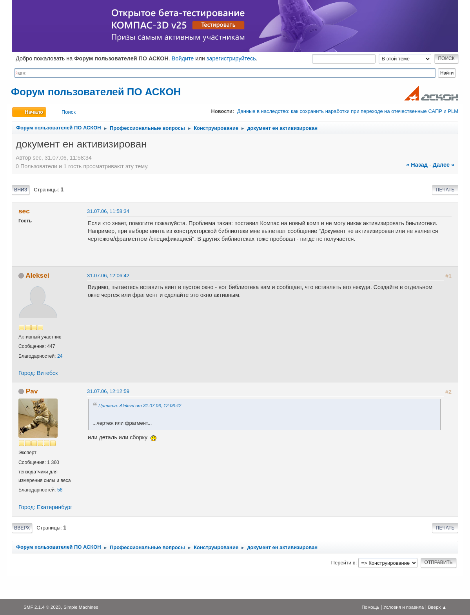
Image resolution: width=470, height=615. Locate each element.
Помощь (370, 607)
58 (60, 490)
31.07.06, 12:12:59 (108, 391)
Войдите (183, 58)
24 (60, 356)
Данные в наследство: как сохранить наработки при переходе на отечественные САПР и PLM (347, 111)
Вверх (22, 528)
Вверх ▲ (437, 607)
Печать (445, 190)
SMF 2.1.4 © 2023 (42, 607)
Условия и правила (403, 607)
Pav (32, 391)
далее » (443, 165)
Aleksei (37, 275)
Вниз (20, 190)
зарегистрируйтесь (231, 58)
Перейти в (343, 563)
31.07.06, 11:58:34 (108, 211)
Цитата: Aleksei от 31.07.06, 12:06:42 (139, 405)
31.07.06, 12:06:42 (108, 275)
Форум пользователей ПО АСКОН (96, 91)
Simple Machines (81, 607)
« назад (417, 165)
